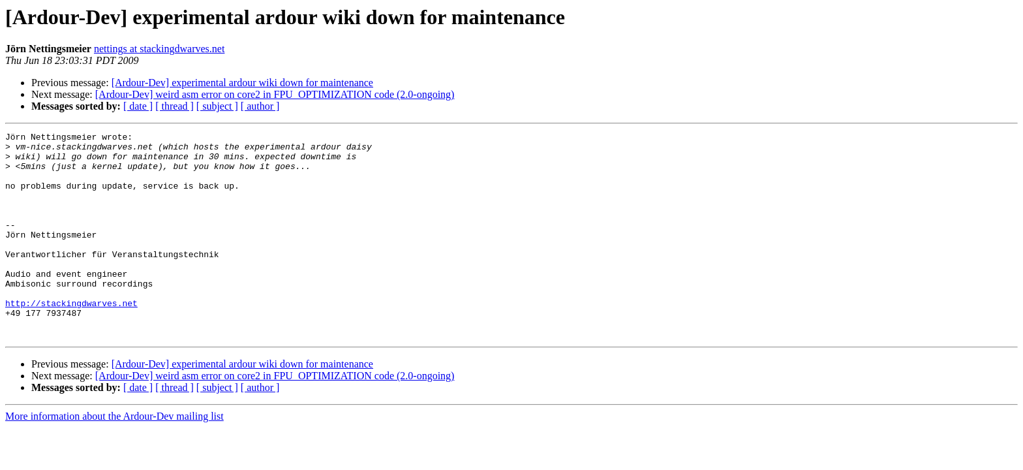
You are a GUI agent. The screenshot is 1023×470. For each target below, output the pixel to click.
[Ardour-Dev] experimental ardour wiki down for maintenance (242, 82)
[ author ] (260, 106)
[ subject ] (217, 106)
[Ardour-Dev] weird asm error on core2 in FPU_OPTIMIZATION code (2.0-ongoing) (275, 94)
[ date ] (138, 106)
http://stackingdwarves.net (71, 338)
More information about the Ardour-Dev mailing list (114, 457)
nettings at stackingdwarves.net (159, 48)
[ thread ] (174, 106)
